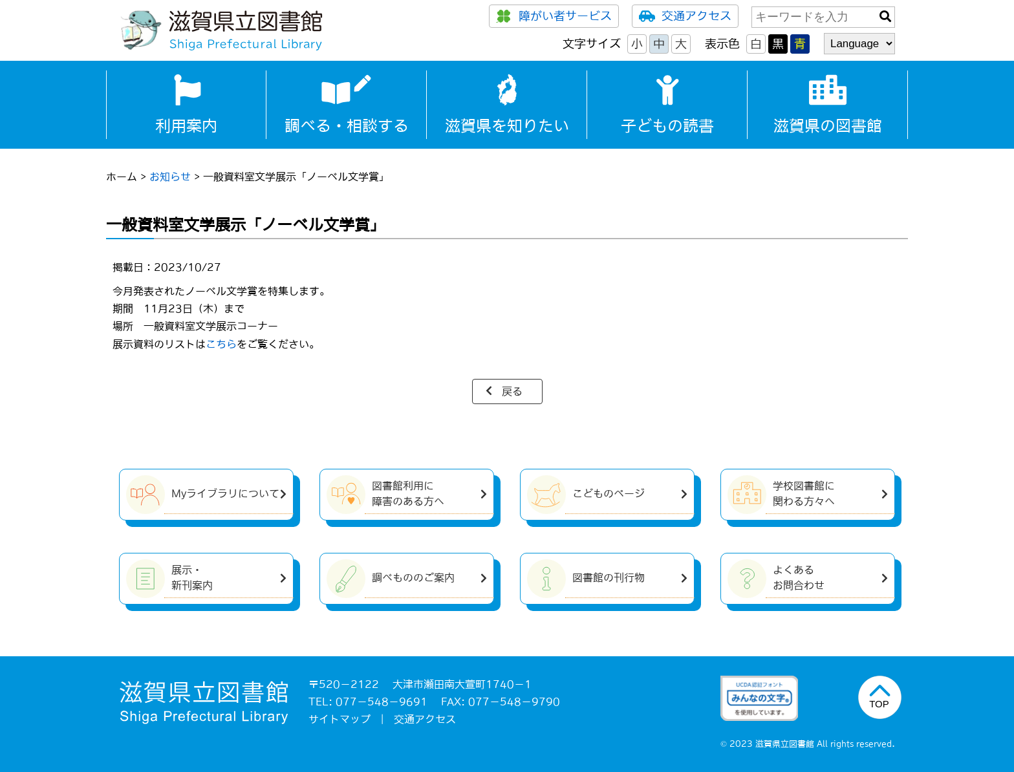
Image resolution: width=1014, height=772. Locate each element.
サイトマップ (339, 719)
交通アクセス (685, 16)
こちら (221, 344)
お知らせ (170, 176)
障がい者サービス (554, 16)
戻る (512, 391)
